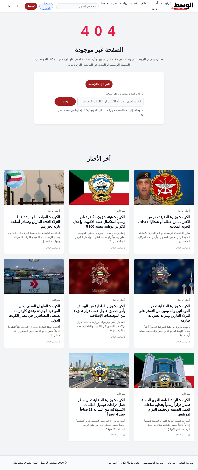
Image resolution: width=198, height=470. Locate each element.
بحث (65, 101)
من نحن (171, 462)
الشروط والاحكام (130, 462)
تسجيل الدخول (46, 6)
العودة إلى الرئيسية (99, 84)
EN (8, 6)
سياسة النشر (186, 462)
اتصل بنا (113, 462)
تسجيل (31, 5)
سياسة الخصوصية (153, 462)
